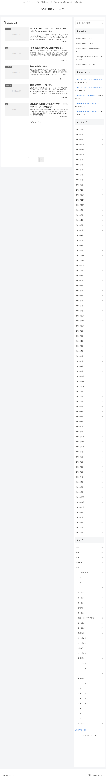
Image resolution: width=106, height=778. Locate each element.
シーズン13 (90, 663)
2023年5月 (89, 290)
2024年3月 (89, 240)
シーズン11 (90, 643)
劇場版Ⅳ (90, 678)
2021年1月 (89, 431)
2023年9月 (89, 270)
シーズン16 (90, 683)
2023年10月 (89, 265)
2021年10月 (89, 386)
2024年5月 (89, 230)
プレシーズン (90, 572)
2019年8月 (89, 517)
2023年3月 (89, 300)
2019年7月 (89, 522)
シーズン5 (90, 597)
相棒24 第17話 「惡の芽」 (85, 43)
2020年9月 (89, 451)
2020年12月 (89, 436)
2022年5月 (89, 351)
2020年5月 (89, 472)
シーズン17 (90, 688)
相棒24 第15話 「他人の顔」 (86, 64)
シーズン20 (90, 703)
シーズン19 (90, 698)
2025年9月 (89, 159)
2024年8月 (89, 215)
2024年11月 (89, 200)
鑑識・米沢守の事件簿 (90, 618)
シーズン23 (90, 718)
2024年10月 (89, 205)
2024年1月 (89, 250)
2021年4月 (89, 416)
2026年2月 (89, 134)
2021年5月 (89, 411)
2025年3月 (89, 179)
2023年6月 (89, 285)
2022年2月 (89, 366)
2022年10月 (89, 326)
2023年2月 (89, 305)
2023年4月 (89, 295)
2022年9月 (89, 331)
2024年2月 (89, 245)
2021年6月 (89, 406)
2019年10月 (89, 507)
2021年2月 (89, 426)
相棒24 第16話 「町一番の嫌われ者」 (88, 50)
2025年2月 (89, 185)
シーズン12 (90, 653)
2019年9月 (89, 512)
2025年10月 (89, 154)
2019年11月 (89, 502)
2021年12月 (89, 376)
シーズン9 (90, 628)
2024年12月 (89, 195)
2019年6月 (89, 527)
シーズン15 (90, 673)
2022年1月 (89, 371)
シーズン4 (90, 592)
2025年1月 (89, 190)
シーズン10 (90, 638)
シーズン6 (90, 602)
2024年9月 (89, 210)
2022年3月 (89, 361)
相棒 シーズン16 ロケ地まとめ (86, 103)
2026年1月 (89, 139)
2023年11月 (89, 260)
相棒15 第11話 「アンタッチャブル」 (89, 79)
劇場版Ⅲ (90, 658)
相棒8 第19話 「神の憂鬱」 (85, 95)
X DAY (90, 648)
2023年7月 (89, 280)
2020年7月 (89, 462)
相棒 (89, 567)
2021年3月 (89, 421)
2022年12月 (89, 316)
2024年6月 (89, 225)
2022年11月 (89, 320)
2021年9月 (89, 391)
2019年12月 (89, 497)
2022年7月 (89, 341)
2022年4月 (89, 356)
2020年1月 (89, 492)
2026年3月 (89, 129)
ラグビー (89, 562)
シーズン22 (90, 713)
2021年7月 (89, 401)
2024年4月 (89, 235)
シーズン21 (90, 708)
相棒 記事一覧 (80, 730)
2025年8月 (89, 164)
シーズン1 (90, 577)
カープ (89, 552)
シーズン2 (90, 582)
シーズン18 (90, 693)
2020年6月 (89, 467)
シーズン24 (90, 723)
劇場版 (90, 607)
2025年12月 (89, 144)
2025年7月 (89, 169)
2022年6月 (89, 346)
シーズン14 (90, 668)
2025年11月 (89, 149)
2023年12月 (89, 255)
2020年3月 (89, 482)
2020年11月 (89, 441)
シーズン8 (90, 623)
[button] (102, 23)
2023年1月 (89, 310)
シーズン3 (90, 587)
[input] (89, 23)
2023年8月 (89, 275)
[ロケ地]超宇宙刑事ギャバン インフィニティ (89, 58)
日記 (89, 547)
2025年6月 (89, 174)
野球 (89, 557)
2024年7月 (89, 220)
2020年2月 (89, 487)
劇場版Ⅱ (90, 633)
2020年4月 (89, 477)
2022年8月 (89, 336)
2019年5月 (89, 532)
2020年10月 (89, 446)
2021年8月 (89, 396)
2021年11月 (89, 381)
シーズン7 (90, 612)
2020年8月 (89, 457)
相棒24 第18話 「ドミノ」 (85, 38)
